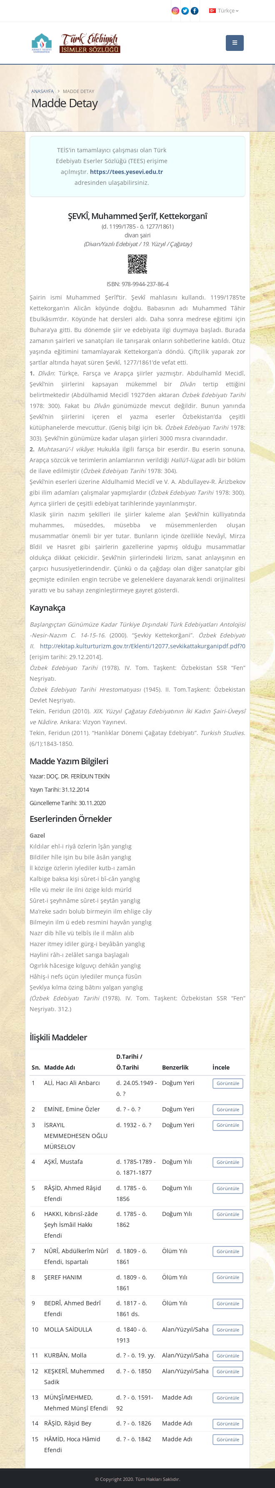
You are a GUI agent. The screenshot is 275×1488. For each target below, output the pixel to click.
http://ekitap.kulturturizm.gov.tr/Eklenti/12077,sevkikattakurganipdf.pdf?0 (142, 646)
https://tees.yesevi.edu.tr (126, 172)
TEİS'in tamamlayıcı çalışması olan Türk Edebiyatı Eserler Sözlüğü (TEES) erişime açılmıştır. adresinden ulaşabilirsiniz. (112, 166)
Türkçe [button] (223, 10)
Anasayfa (42, 91)
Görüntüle (228, 1083)
